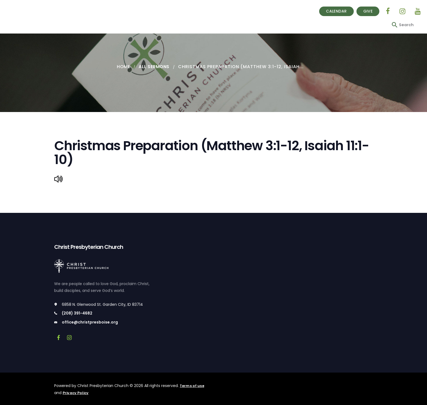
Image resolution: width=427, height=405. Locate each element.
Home (123, 66)
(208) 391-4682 (77, 313)
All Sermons (154, 67)
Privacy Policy (76, 393)
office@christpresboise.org (90, 322)
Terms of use (192, 386)
